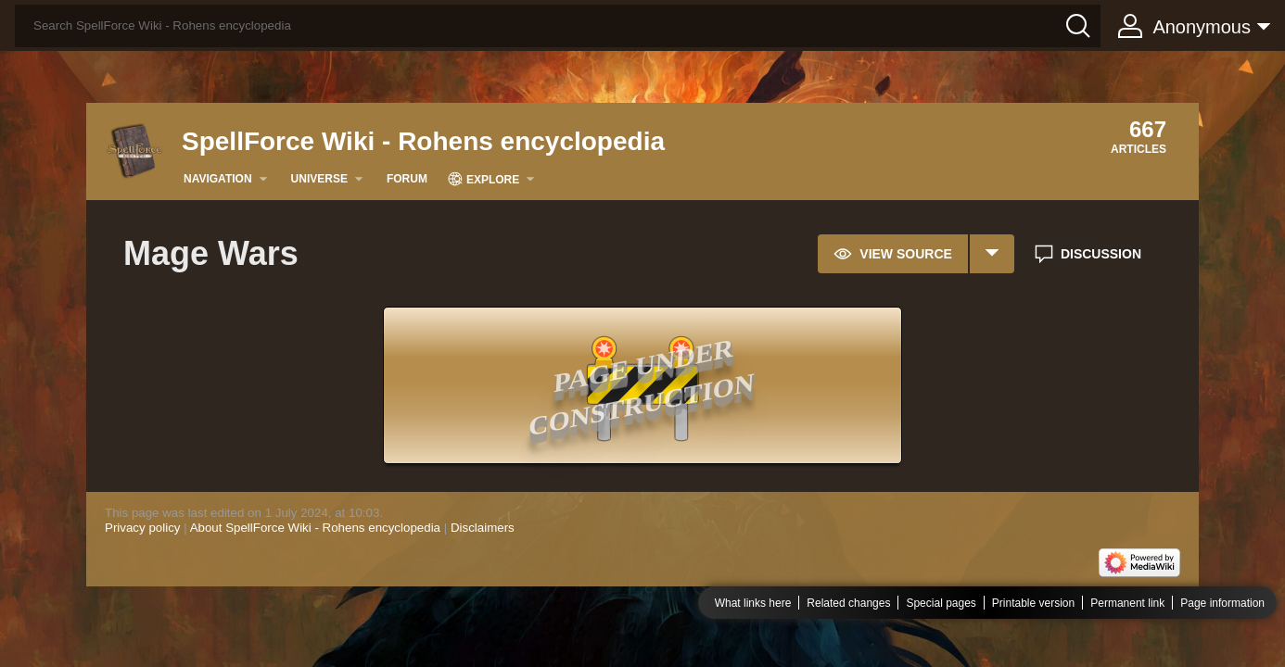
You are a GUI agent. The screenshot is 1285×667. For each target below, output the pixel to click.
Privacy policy (142, 528)
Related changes (848, 603)
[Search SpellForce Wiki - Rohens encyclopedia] (558, 26)
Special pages (940, 603)
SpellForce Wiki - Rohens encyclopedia (423, 141)
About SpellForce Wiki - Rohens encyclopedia (315, 528)
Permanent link (1127, 603)
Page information (1222, 603)
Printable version (1033, 603)
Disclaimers (483, 528)
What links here (753, 603)
